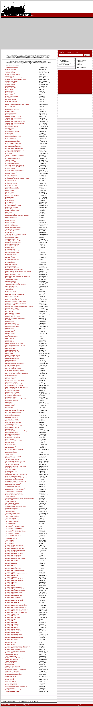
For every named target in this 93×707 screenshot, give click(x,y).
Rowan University (9, 447)
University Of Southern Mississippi (14, 637)
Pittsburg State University (11, 432)
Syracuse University (10, 509)
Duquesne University (10, 203)
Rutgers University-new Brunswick (14, 449)
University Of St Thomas (11, 639)
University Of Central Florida (12, 557)
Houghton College (10, 257)
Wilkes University (9, 679)
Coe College (8, 153)
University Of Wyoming (11, 652)
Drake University (9, 200)
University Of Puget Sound (12, 620)
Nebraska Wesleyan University (13, 368)
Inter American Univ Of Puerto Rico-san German (17, 276)
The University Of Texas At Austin (13, 528)
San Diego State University (12, 459)
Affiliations (81, 66)
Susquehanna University (11, 508)
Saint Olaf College (10, 451)
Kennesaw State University (12, 293)
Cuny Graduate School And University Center (17, 178)
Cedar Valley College (10, 138)
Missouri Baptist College (11, 350)
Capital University (9, 128)
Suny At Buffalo (9, 499)
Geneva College (9, 224)
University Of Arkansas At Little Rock (14, 548)
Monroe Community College (12, 355)
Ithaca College (9, 277)
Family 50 (19, 701)
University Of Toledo (10, 642)
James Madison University (12, 283)
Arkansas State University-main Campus (15, 79)
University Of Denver (10, 565)
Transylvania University (11, 538)
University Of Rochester (11, 627)
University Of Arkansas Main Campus (15, 550)
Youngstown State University (12, 691)
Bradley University (10, 106)
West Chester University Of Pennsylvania (16, 669)
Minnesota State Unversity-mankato (14, 346)
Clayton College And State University (14, 150)
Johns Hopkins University (11, 288)
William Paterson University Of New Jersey (16, 686)
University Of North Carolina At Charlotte (15, 607)
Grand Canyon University (11, 239)
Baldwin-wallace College (11, 87)
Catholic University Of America (13, 136)
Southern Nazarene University (13, 484)
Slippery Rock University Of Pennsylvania (16, 474)
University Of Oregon (10, 619)
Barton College (9, 89)
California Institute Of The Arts (13, 116)
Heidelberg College (10, 249)
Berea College (9, 94)
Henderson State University (12, 251)
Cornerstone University (11, 172)
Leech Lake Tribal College (12, 299)
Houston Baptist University (12, 259)
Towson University (10, 536)
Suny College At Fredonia (12, 503)
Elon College (8, 212)
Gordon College (9, 232)
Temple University (10, 511)
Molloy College (9, 353)
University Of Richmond (11, 626)
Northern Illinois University (12, 392)
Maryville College (9, 321)
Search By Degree (11, 701)
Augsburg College (10, 84)
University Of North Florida (12, 614)
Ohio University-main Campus (13, 412)
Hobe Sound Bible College (12, 252)
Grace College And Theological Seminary (16, 234)
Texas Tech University (11, 518)
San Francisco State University (13, 462)
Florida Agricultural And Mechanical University (17, 215)
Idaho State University (11, 264)
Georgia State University (11, 230)
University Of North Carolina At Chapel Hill (16, 605)
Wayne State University (11, 668)
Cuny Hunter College (10, 180)
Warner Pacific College (11, 662)
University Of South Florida (12, 632)
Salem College (9, 454)
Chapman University (10, 145)
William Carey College (11, 683)
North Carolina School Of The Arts (14, 385)
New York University (10, 377)
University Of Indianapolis (12, 575)
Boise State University (11, 101)
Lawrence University (10, 298)
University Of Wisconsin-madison (13, 649)
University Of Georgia (10, 567)
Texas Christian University (12, 516)
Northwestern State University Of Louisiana (16, 399)
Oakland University (10, 404)
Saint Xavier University (11, 452)
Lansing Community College (12, 296)
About (71, 705)
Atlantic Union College (11, 82)
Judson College (9, 289)
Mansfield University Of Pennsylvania (15, 318)
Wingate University (10, 688)
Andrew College (9, 71)
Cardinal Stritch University (12, 130)
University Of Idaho (10, 572)
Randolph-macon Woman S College (14, 441)
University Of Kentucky (11, 577)
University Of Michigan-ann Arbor (13, 595)
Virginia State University (11, 659)
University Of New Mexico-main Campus (15, 604)
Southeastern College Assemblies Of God (16, 478)
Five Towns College (10, 214)
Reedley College (9, 442)
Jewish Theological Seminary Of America (15, 284)
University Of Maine (10, 583)
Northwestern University (11, 400)
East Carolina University (11, 207)
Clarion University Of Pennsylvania (14, 148)
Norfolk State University (11, 382)
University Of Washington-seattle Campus (16, 647)
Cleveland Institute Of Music (12, 151)
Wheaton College (9, 678)
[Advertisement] (47, 33)
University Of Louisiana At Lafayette (14, 578)
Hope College (8, 256)
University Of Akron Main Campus (14, 545)
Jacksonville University (11, 281)
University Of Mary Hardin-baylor (13, 587)
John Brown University (11, 286)
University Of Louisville (11, 582)
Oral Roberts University (11, 424)
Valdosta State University (11, 654)
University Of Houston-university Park (15, 570)
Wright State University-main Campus (15, 689)
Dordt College (8, 198)
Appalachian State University (12, 74)
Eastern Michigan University (12, 209)
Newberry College (10, 378)
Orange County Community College (14, 425)
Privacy (82, 705)
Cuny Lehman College (11, 182)
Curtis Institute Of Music (11, 185)
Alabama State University (11, 67)
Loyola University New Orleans (13, 309)
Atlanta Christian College (11, 81)
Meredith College (9, 331)
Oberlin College (9, 407)
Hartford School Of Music (11, 246)
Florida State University (11, 217)
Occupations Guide (66, 63)
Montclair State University (12, 356)
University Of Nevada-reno (12, 602)
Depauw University (10, 193)
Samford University (10, 457)
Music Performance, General (30, 701)
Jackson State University (11, 279)
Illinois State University (11, 266)
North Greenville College (11, 388)
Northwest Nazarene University (13, 395)
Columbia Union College (11, 161)
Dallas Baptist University (11, 187)
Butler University (9, 114)
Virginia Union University (11, 661)
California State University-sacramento (15, 124)
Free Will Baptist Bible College (13, 219)
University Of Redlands (11, 622)
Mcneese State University (12, 326)
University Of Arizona (10, 546)
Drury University (9, 202)
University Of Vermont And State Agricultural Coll (17, 646)
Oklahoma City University (11, 417)
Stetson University (10, 496)
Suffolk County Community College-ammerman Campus (19, 498)
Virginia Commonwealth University (14, 657)
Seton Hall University (10, 469)
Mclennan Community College (13, 325)
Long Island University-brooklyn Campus (15, 301)
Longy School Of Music (11, 304)
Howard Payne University (11, 261)
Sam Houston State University (13, 456)
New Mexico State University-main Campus (16, 373)
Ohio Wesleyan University (12, 414)
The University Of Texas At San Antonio (15, 531)
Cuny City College (10, 177)
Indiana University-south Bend (13, 274)
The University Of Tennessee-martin (14, 526)
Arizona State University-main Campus (15, 77)
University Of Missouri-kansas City (14, 599)
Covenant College (10, 173)
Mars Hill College (9, 320)
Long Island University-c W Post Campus (15, 303)
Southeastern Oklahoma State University (15, 481)
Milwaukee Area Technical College (14, 343)
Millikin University (9, 338)
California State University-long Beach (15, 119)
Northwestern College (11, 397)
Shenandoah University (11, 471)
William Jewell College (11, 684)
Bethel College (9, 98)
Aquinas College (9, 76)
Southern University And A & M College (15, 488)
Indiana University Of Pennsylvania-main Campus (18, 271)
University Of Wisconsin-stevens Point (15, 651)
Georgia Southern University (12, 229)
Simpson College (9, 473)
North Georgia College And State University (16, 387)
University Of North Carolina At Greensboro (16, 609)
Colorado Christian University (12, 158)
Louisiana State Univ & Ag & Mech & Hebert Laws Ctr (19, 306)
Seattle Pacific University (11, 467)
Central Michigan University (12, 141)
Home (3, 701)
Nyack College (9, 402)
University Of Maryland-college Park (14, 589)
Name (79, 63)
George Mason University (11, 225)
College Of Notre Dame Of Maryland (14, 155)
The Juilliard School (10, 523)
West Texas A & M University (12, 671)
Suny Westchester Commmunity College (15, 506)
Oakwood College (10, 405)
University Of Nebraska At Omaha (14, 600)
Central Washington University (13, 143)
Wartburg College (9, 664)
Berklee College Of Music (11, 96)
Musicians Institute (10, 362)
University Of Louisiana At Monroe (14, 580)
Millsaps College (9, 341)
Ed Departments (65, 64)
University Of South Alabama (12, 629)
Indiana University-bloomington (13, 272)
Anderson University (10, 69)
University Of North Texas (12, 615)
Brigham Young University (12, 109)
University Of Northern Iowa (12, 617)
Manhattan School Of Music (12, 316)
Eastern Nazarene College (12, 210)
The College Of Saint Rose (12, 521)
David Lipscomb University (12, 188)
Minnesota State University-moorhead (15, 345)
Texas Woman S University (12, 520)
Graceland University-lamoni (12, 235)
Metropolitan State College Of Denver (15, 335)
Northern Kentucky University (12, 393)
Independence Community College (14, 269)
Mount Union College (10, 360)
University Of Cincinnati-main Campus (15, 558)
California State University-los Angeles (15, 121)
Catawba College (9, 135)
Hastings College (9, 247)
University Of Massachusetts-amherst (15, 590)
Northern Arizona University (12, 390)
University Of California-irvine (12, 552)
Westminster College (10, 676)
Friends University (10, 220)
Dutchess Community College (13, 205)
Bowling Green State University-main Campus (17, 104)
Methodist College (10, 333)
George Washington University (13, 227)
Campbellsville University (11, 126)
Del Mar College (9, 190)
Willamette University (10, 681)
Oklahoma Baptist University (12, 415)
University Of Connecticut (11, 560)
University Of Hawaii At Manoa (13, 568)
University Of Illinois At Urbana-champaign (16, 573)
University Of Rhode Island (12, 624)
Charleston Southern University (13, 146)
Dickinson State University (12, 195)
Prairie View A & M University (12, 437)
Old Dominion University (11, 419)
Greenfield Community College (13, 242)
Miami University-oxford (11, 336)
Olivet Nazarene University (12, 420)
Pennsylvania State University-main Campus (16, 430)
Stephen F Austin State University (14, 494)
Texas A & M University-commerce (14, 515)
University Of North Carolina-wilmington (15, 610)
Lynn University (9, 311)
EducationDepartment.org (15, 705)
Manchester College (10, 314)
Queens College (9, 439)
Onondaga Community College (13, 422)
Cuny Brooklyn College (11, 175)
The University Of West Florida (13, 535)
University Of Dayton (10, 562)
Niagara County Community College (14, 380)
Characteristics (82, 67)
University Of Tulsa (10, 644)
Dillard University (9, 197)
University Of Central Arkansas (13, 555)
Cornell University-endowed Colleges (14, 170)
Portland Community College (12, 434)
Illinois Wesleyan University (12, 267)
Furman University (10, 222)
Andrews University (10, 72)
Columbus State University (12, 163)
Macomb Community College (12, 313)
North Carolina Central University (13, 383)
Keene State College (10, 291)
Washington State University (12, 666)
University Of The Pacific (11, 641)
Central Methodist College (12, 140)
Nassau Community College (12, 365)
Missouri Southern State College (13, 351)
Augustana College (10, 86)
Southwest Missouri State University (14, 489)
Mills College (8, 340)
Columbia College (10, 160)
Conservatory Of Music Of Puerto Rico (15, 167)
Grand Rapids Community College (14, 240)
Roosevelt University (10, 446)
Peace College (9, 429)
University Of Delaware (11, 563)
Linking (77, 705)
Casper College (9, 133)
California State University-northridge (14, 123)
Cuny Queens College (11, 183)
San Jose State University (12, 464)
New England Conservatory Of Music (14, 370)
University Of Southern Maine (13, 636)
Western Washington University (13, 674)
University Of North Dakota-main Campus (16, 612)
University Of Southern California (13, 634)
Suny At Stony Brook (10, 501)
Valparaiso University (10, 656)
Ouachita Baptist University (12, 427)
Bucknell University (10, 111)
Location (80, 61)
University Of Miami (10, 594)
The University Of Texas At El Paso (14, 530)
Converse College (10, 168)
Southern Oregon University (12, 486)
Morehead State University (12, 358)
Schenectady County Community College (16, 466)
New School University (11, 375)
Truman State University (11, 541)
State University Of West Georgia (13, 493)
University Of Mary (10, 585)
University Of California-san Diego (14, 553)
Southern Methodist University (13, 483)
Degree (80, 64)
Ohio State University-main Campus (14, 410)
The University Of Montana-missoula (14, 525)
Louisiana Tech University (12, 308)
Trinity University (9, 540)
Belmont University (10, 93)
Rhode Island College (10, 444)
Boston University (9, 103)
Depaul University (9, 192)
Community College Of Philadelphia (14, 165)
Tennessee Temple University (12, 513)
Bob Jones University (10, 99)
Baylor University (9, 91)
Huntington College (10, 262)
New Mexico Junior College (12, 372)
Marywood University (10, 323)
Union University (9, 543)
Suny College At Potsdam (12, 504)
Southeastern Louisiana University (14, 479)
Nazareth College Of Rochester (13, 367)
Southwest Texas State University (14, 491)
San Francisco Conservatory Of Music (15, 461)
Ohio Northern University (11, 409)
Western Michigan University (12, 673)
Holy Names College (10, 254)
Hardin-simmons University (12, 244)
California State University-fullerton (14, 118)
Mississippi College (10, 348)
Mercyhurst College (10, 330)
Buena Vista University (11, 113)
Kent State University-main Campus (14, 294)
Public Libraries (65, 61)
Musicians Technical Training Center (14, 363)
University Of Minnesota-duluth (13, 597)
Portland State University (11, 436)
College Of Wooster (10, 156)
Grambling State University (12, 237)
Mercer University (9, 328)
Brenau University (10, 108)
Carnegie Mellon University (12, 131)
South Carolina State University (13, 476)
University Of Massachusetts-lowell (14, 592)
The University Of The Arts (12, 533)
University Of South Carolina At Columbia (16, 631)
